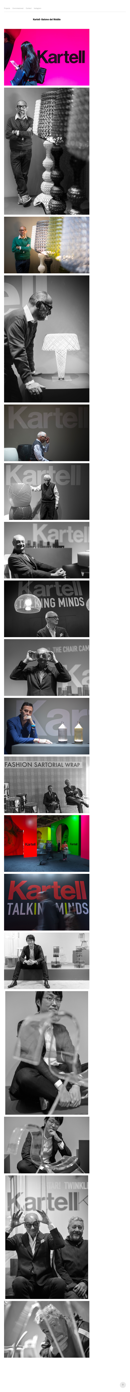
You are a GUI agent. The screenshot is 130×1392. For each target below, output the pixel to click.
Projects (7, 8)
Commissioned (17, 8)
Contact (28, 8)
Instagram (37, 8)
